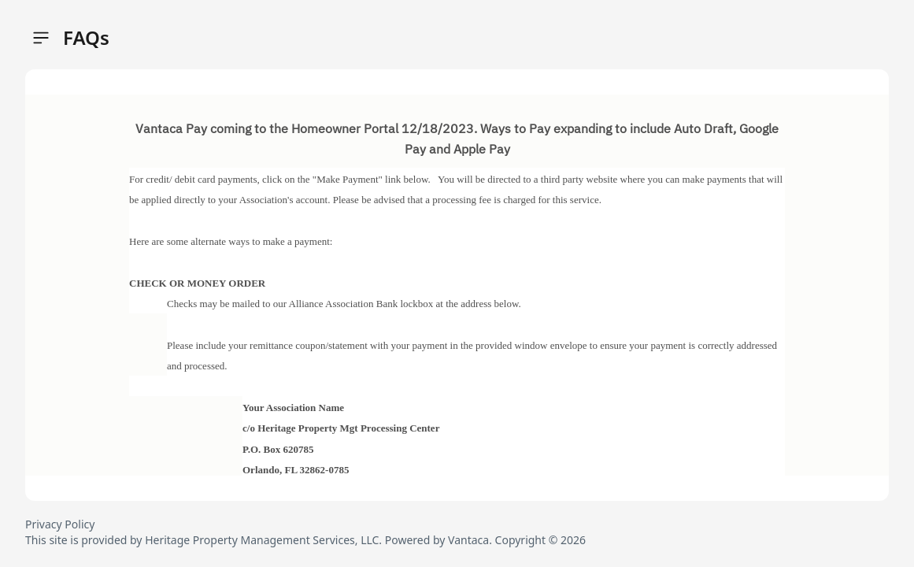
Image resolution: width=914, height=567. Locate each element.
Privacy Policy (59, 524)
